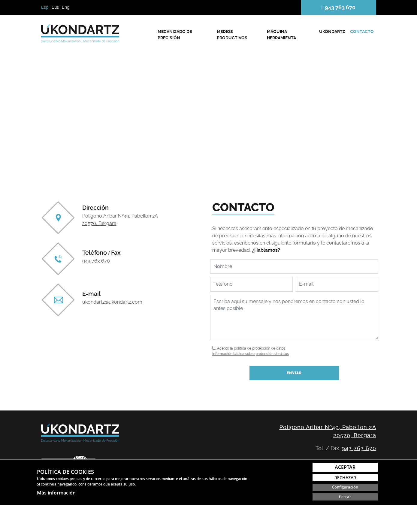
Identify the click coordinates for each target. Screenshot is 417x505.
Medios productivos (232, 34)
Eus (55, 7)
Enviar (294, 373)
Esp (45, 7)
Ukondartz (332, 31)
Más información (56, 492)
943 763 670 (338, 7)
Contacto (362, 31)
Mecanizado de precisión (175, 34)
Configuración (345, 487)
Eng (66, 7)
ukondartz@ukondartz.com (112, 302)
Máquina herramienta (281, 34)
